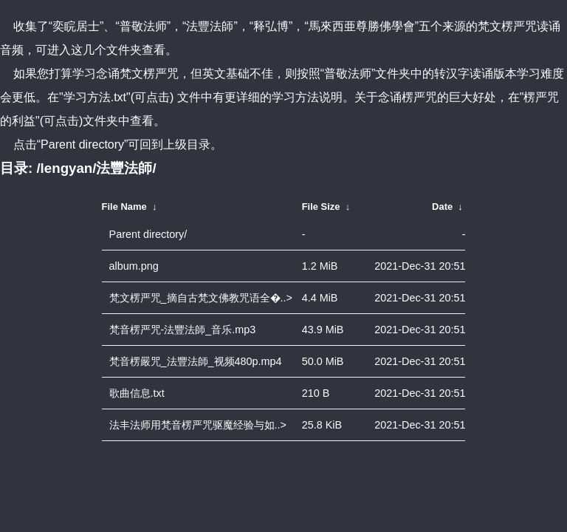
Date (442, 206)
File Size (321, 206)
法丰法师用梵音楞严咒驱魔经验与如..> (197, 425)
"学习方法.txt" (95, 97)
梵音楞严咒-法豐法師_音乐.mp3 (182, 329)
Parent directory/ (148, 234)
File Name (124, 206)
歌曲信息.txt (137, 393)
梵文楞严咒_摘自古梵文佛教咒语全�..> (200, 298)
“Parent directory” (82, 144)
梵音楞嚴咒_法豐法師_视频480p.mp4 (195, 361)
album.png (134, 266)
